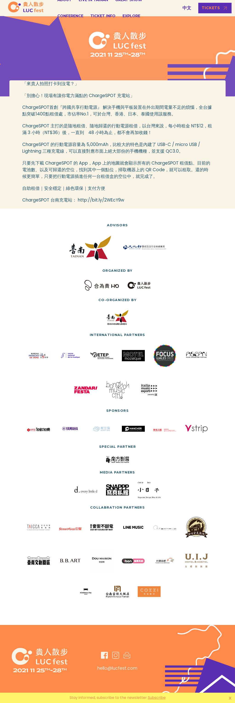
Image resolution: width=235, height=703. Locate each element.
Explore (131, 16)
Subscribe (157, 697)
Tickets (211, 8)
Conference (70, 16)
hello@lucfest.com (117, 668)
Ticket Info (102, 16)
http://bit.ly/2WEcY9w (101, 200)
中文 (186, 8)
